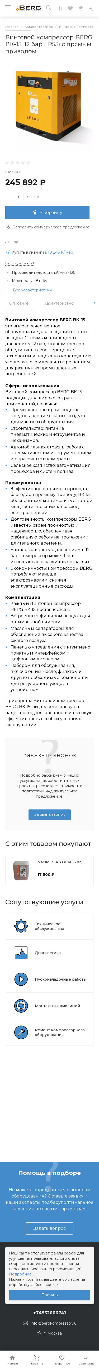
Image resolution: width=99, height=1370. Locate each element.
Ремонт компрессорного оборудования (60, 1032)
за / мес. (58, 252)
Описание (19, 303)
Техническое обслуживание (49, 926)
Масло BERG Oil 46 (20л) (59, 862)
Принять (49, 1295)
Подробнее (20, 1274)
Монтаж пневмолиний (57, 1005)
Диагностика (48, 952)
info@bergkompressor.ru (54, 1323)
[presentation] (94, 303)
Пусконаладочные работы (60, 979)
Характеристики (59, 303)
